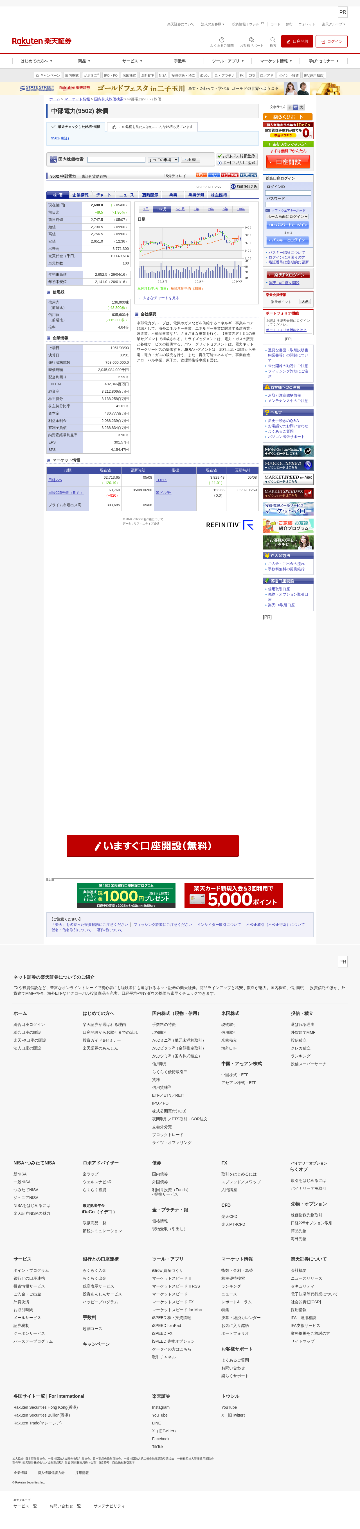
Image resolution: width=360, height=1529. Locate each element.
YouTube (160, 1415)
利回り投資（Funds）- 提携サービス (171, 1192)
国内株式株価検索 (108, 99)
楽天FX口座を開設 (284, 283)
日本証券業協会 (35, 1458)
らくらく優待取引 (170, 1071)
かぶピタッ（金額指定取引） (179, 1047)
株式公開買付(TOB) (169, 1111)
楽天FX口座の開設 (30, 1040)
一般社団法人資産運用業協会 (195, 1458)
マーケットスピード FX (173, 1302)
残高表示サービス (98, 1286)
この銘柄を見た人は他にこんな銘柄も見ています (156, 127)
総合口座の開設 (27, 1032)
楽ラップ (90, 1174)
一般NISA (22, 1182)
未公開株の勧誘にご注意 (288, 366)
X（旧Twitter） (165, 1431)
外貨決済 (21, 1302)
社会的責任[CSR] (306, 1302)
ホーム (54, 99)
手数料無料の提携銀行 (286, 569)
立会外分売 (162, 1127)
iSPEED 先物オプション (173, 1341)
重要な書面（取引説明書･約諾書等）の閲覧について (289, 355)
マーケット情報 (77, 99)
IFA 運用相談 (303, 1317)
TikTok (157, 1446)
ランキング (300, 1056)
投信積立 (299, 1040)
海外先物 (299, 1238)
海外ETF (229, 1048)
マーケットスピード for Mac (177, 1310)
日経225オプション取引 (312, 1223)
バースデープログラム (33, 1341)
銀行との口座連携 (29, 1278)
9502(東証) (60, 138)
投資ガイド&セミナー (102, 1040)
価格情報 (160, 1221)
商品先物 (299, 1231)
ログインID (276, 187)
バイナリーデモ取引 (308, 1188)
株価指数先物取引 (306, 1215)
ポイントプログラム (31, 1270)
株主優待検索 (233, 1278)
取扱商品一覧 (94, 1223)
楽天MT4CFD (233, 1224)
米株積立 (229, 1040)
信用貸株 (161, 1087)
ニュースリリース (306, 1278)
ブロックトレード (168, 1134)
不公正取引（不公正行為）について (275, 924)
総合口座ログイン (29, 1024)
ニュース (229, 1294)
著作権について (110, 930)
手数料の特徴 (164, 1024)
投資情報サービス (29, 1286)
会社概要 (299, 1270)
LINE (156, 1423)
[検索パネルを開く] (273, 42)
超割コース (92, 1328)
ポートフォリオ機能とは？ (286, 330)
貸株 (156, 1079)
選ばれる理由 (302, 1024)
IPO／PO (160, 1103)
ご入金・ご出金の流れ (286, 564)
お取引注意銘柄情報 (284, 395)
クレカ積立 (300, 1048)
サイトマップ (302, 1341)
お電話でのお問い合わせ (288, 426)
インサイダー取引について (219, 924)
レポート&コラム (236, 1302)
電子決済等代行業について (314, 1294)
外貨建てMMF (303, 1032)
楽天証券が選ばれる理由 (104, 1024)
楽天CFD (229, 1216)
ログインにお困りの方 (287, 257)
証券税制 (21, 1325)
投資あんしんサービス (102, 1294)
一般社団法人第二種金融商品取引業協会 (149, 1458)
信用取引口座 (279, 589)
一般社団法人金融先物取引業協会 (69, 1458)
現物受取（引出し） (170, 1229)
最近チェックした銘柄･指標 (79, 127)
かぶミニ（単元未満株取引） (179, 1039)
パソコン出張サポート (286, 437)
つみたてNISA (26, 1190)
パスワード (276, 198)
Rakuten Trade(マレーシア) (38, 1423)
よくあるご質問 (281, 431)
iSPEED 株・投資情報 (171, 1317)
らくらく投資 (94, 1190)
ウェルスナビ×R (97, 1182)
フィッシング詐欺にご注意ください (163, 924)
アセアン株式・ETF (238, 1082)
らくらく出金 (94, 1278)
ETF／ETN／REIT (168, 1095)
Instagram (161, 1407)
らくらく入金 (94, 1270)
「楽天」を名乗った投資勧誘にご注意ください (89, 924)
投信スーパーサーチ (308, 1064)
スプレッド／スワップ (241, 1182)
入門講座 (229, 1190)
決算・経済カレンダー (241, 1317)
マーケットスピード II (171, 1278)
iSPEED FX (162, 1333)
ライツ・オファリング (172, 1142)
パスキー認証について (287, 252)
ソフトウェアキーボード (288, 210)
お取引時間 (23, 1310)
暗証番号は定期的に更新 (289, 262)
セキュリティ (302, 1286)
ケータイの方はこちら (172, 1349)
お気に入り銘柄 (235, 1325)
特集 (225, 1310)
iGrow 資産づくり (167, 1270)
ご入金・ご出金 (27, 1294)
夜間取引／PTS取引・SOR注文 (180, 1119)
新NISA (20, 1174)
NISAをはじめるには (32, 1205)
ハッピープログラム (100, 1302)
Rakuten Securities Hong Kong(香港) (46, 1407)
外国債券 (160, 1182)
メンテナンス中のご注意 (288, 401)
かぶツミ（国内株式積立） (177, 1055)
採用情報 (299, 1310)
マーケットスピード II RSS (176, 1286)
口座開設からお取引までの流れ (110, 1032)
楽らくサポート (235, 1376)
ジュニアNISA (26, 1197)
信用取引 (160, 1064)
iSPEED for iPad (166, 1325)
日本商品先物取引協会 (107, 1458)
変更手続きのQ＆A (283, 421)
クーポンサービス (29, 1333)
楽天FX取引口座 (281, 605)
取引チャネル (164, 1357)
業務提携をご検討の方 (310, 1333)
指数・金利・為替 (237, 1270)
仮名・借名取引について (71, 930)
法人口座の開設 (27, 1048)
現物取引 (160, 1032)
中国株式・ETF (234, 1075)
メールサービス (27, 1317)
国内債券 (160, 1174)
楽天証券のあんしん (100, 1048)
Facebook (160, 1439)
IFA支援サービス (305, 1325)
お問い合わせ (233, 1368)
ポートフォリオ (235, 1333)
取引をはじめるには (239, 1174)
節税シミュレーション (102, 1231)
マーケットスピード (170, 1294)
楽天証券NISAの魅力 (32, 1213)
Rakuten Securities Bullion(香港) (42, 1415)
